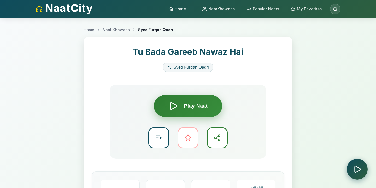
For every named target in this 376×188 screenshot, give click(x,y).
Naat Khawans (116, 29)
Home (89, 29)
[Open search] (335, 9)
